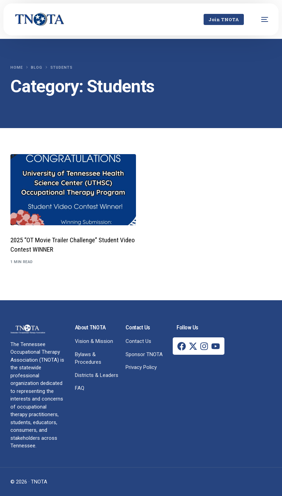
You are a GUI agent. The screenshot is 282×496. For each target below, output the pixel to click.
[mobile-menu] (261, 19)
